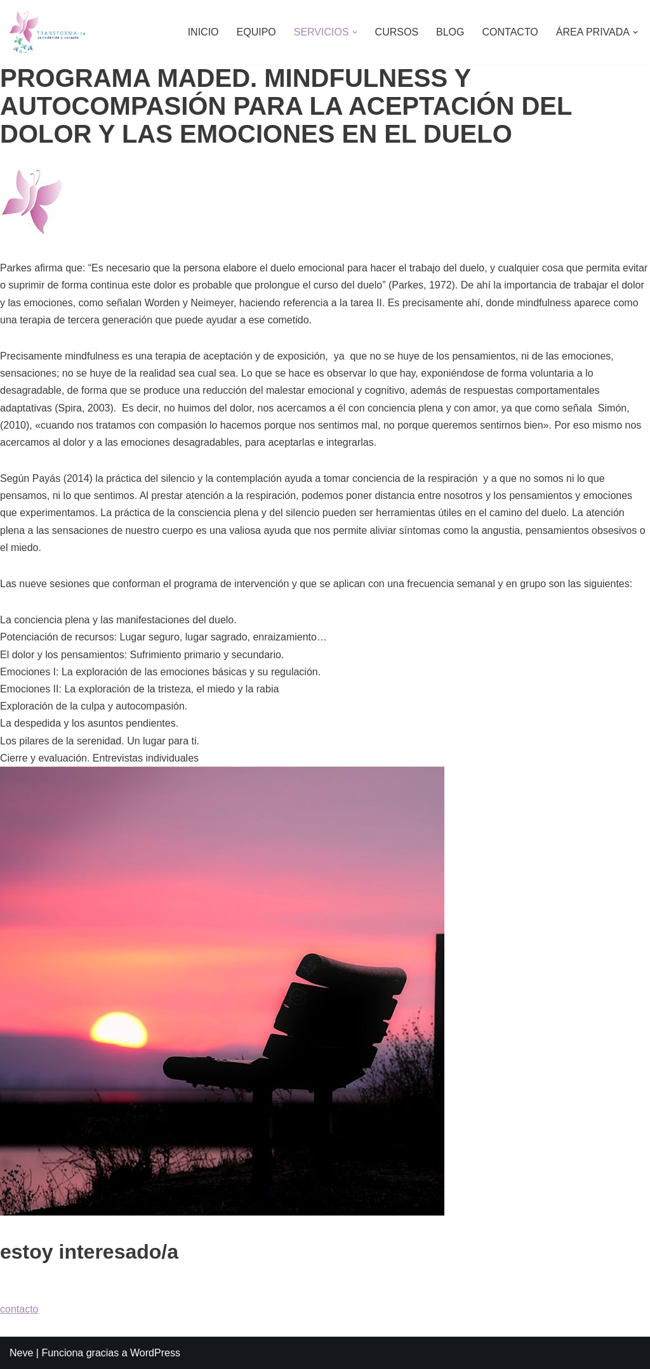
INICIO (203, 32)
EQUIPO (256, 32)
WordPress (155, 1352)
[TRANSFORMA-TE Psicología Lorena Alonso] (48, 32)
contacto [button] (19, 1309)
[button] (354, 32)
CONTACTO (510, 32)
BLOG (450, 32)
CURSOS (396, 32)
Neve (21, 1352)
